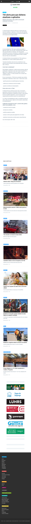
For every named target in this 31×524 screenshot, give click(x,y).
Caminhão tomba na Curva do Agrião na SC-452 (14, 260)
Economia (3, 460)
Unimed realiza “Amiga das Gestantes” (12, 181)
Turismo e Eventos (5, 513)
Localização (4, 512)
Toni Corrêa (4, 476)
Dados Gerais (4, 508)
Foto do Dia (4, 477)
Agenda (3, 483)
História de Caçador (5, 509)
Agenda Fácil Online (5, 499)
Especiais (3, 465)
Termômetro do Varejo (6, 474)
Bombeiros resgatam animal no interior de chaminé (15, 342)
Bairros (3, 510)
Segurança (4, 464)
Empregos (3, 503)
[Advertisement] (15, 143)
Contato (18, 1)
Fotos (3, 485)
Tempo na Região (5, 500)
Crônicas (3, 473)
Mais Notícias (7, 161)
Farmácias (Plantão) (5, 501)
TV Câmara (4, 468)
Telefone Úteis (4, 497)
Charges (3, 478)
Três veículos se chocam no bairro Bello (12, 234)
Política (3, 461)
